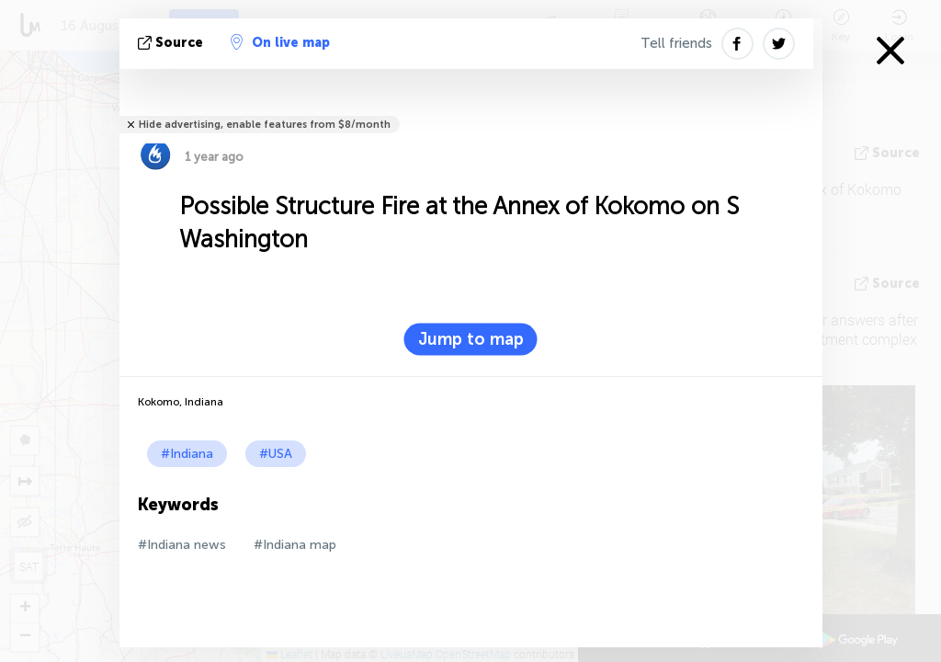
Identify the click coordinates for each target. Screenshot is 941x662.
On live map (280, 42)
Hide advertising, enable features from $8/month (265, 125)
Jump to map (471, 339)
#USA (275, 454)
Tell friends (676, 43)
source (172, 43)
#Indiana (187, 454)
